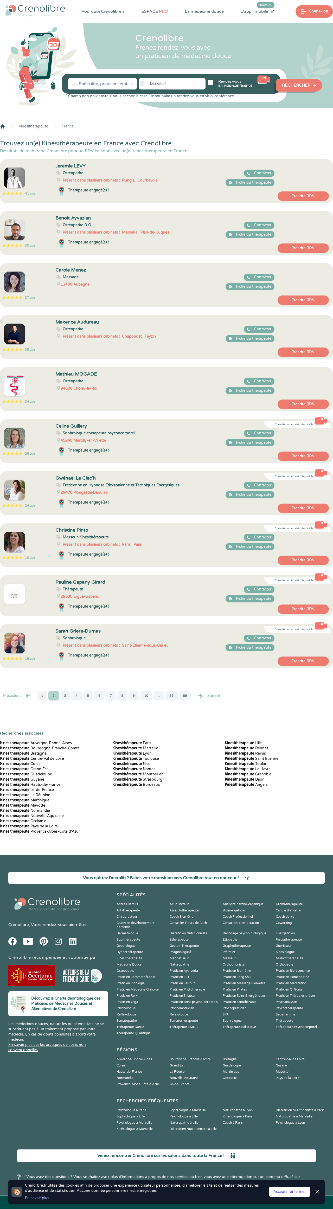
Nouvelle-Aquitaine (32, 816)
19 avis (30, 558)
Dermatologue (127, 933)
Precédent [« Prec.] (17, 696)
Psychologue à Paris (131, 1110)
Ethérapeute (179, 939)
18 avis (30, 658)
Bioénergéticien (234, 910)
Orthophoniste (234, 964)
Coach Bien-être (182, 916)
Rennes (246, 748)
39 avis (30, 245)
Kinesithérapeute (33, 126)
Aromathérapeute (289, 904)
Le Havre (248, 769)
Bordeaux (136, 784)
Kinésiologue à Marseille (135, 1129)
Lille (243, 743)
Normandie (25, 810)
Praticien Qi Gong (289, 989)
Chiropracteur (127, 916)
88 (171, 696)
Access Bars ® (127, 904)
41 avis (30, 193)
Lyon (132, 753)
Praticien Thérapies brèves (296, 996)
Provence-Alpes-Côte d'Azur (40, 831)
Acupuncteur (179, 904)
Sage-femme (285, 1014)
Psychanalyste (286, 1002)
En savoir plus (37, 1198)
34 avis (30, 401)
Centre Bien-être (288, 910)
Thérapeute (284, 1020)
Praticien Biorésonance (293, 971)
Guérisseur (284, 946)
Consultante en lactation (241, 923)
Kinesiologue (285, 952)
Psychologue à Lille (184, 1116)
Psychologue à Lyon (290, 1122)
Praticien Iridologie (131, 983)
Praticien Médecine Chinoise (138, 989)
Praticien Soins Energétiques (244, 996)
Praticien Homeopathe (292, 977)
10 (146, 696)
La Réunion (25, 795)
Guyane (22, 779)
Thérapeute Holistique (239, 1027)
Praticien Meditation (291, 983)
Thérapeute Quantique (134, 1033)
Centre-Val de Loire (32, 758)
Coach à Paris (233, 1122)
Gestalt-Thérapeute (184, 946)
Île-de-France (27, 790)
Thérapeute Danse (130, 1027)
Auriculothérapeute (184, 910)
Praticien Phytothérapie (187, 989)
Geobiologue (126, 946)
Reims (245, 753)
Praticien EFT (179, 977)
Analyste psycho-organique (243, 904)
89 (185, 696)
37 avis (30, 297)
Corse (20, 764)
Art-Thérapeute (128, 910)
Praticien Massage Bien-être (244, 983)
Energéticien (285, 933)
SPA (226, 1014)
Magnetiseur (179, 958)
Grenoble (248, 774)
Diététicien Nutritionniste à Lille (193, 1129)
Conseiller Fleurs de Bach (188, 923)
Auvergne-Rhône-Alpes (36, 743)
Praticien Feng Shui (237, 977)
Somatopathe (127, 1020)
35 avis (30, 349)
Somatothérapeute (184, 1020)
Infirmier (229, 952)
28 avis (30, 453)
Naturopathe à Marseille (294, 1116)
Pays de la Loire (29, 826)
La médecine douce (204, 11)
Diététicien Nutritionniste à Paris (300, 1110)
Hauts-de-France (30, 784)
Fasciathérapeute (289, 939)
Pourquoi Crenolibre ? (103, 11)
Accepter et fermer (289, 1191)
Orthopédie (284, 964)
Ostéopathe (126, 971)
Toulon (246, 764)
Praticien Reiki (127, 996)
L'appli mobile (257, 11)
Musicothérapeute (289, 958)
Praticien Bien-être (237, 971)
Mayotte (22, 805)
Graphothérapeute (237, 946)
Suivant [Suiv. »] (208, 696)
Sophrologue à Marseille (188, 1110)
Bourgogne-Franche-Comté (40, 748)
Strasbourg (137, 779)
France (68, 126)
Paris (131, 743)
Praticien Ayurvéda (184, 971)
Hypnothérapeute (130, 952)
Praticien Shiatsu (182, 996)
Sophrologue (232, 1020)
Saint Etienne (251, 758)
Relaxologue (179, 1014)
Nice (131, 764)
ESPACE (155, 11)
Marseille (135, 748)
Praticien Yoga (127, 1002)
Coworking (284, 923)
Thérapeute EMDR (184, 1027)
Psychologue (126, 1008)
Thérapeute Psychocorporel (296, 1027)
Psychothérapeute (289, 1008)
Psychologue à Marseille (134, 1122)
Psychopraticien (234, 1008)
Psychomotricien (182, 1008)
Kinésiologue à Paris (238, 1116)
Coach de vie (285, 916)
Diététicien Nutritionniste (188, 933)
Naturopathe (179, 964)
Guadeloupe (26, 774)
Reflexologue (126, 1014)
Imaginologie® (180, 952)
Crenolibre (18, 924)
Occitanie (23, 821)
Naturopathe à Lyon (238, 1110)
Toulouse (135, 758)
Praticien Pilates (235, 989)
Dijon (245, 779)
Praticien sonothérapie (240, 1002)
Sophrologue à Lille (131, 1116)
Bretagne (23, 753)
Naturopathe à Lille (184, 1122)
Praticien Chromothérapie (136, 977)
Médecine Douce (129, 964)
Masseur (229, 958)
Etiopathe (230, 939)
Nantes (133, 769)
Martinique (24, 800)
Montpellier (137, 774)
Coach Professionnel (238, 916)
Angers (246, 784)
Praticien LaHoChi (183, 983)
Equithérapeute (128, 939)
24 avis (30, 505)
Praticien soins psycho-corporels (194, 1002)
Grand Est (24, 769)
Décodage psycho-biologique (244, 933)
